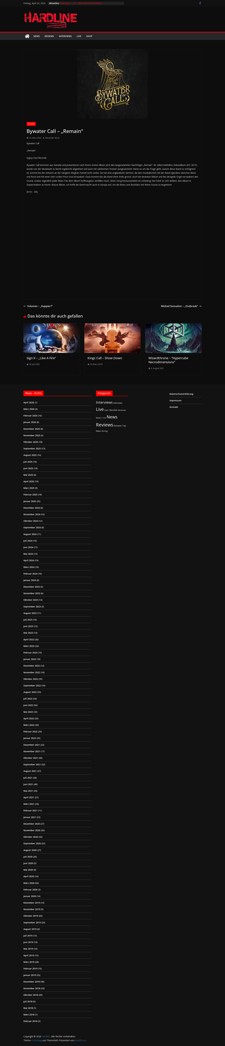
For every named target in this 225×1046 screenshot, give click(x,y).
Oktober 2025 (30, 441)
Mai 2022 (28, 711)
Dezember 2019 (31, 902)
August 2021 (30, 771)
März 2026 (28, 409)
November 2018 (31, 988)
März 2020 (28, 883)
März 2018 (28, 1014)
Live (79, 36)
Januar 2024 (29, 580)
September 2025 (32, 448)
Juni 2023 (28, 626)
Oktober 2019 (30, 915)
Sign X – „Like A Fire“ (41, 358)
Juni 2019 (28, 942)
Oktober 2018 (30, 994)
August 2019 (30, 929)
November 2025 (31, 435)
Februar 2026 (30, 415)
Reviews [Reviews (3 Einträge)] (118, 425)
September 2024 (32, 527)
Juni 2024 (28, 547)
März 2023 (28, 646)
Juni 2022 (28, 705)
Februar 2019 (30, 968)
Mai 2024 (28, 553)
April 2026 (28, 402)
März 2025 (28, 487)
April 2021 (28, 797)
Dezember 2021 (31, 744)
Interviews (65, 36)
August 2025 (30, 455)
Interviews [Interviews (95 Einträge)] (104, 402)
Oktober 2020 (30, 836)
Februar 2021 (30, 810)
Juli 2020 (27, 856)
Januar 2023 (29, 659)
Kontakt (174, 407)
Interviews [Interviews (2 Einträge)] (117, 403)
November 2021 (31, 751)
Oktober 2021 (30, 757)
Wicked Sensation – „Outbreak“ (181, 306)
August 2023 (30, 613)
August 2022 (30, 692)
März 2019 (28, 961)
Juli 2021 (27, 777)
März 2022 (28, 724)
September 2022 (32, 685)
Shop (89, 36)
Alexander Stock (52, 138)
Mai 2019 (28, 948)
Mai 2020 (28, 869)
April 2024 (28, 560)
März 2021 (28, 803)
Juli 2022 (27, 698)
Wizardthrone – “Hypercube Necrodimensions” (168, 360)
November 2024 (31, 514)
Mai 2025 (28, 474)
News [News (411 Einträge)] (112, 417)
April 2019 (28, 955)
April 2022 (28, 718)
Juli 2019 (27, 935)
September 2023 (32, 606)
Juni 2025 (28, 468)
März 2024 (28, 567)
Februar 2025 (30, 494)
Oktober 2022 (30, 678)
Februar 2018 (30, 1021)
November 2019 (31, 909)
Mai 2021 (28, 790)
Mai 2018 (28, 1008)
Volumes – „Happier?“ (38, 306)
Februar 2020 (30, 889)
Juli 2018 (27, 1001)
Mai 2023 (28, 632)
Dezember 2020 (31, 823)
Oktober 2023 (30, 599)
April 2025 (28, 481)
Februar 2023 (30, 652)
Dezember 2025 (31, 428)
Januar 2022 (29, 738)
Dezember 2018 (31, 981)
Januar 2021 (29, 817)
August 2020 (30, 850)
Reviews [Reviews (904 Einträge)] (104, 425)
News (36, 36)
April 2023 (28, 639)
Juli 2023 (27, 619)
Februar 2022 (30, 731)
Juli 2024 (27, 540)
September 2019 (32, 922)
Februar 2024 (30, 573)
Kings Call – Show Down (105, 358)
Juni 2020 (28, 863)
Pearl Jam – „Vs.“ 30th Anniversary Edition (81, 3)
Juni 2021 (28, 784)
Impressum (175, 400)
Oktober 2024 (30, 520)
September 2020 (32, 843)
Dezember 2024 (31, 507)
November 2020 (31, 830)
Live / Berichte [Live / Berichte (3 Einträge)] (111, 410)
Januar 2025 (29, 501)
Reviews (49, 36)
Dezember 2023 (31, 586)
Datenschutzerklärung (181, 393)
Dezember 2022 (31, 665)
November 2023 (31, 593)
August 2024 (30, 534)
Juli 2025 (27, 461)
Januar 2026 (29, 422)
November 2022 (31, 672)
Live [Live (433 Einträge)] (100, 409)
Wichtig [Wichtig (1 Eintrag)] (105, 431)
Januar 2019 (29, 975)
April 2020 (28, 876)
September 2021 (32, 764)
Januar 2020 (29, 896)
